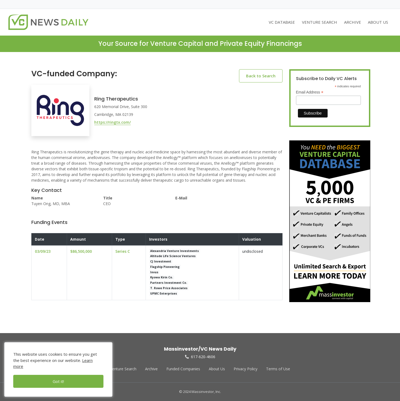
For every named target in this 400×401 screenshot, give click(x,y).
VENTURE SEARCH (319, 22)
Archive (151, 368)
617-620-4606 (200, 356)
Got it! (58, 381)
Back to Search (260, 75)
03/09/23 (43, 251)
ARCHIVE (352, 22)
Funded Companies (183, 368)
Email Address (310, 92)
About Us (217, 368)
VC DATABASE (282, 22)
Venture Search (123, 368)
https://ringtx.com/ (112, 122)
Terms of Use (278, 368)
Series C (122, 251)
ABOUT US (378, 22)
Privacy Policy (245, 368)
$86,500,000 (81, 251)
